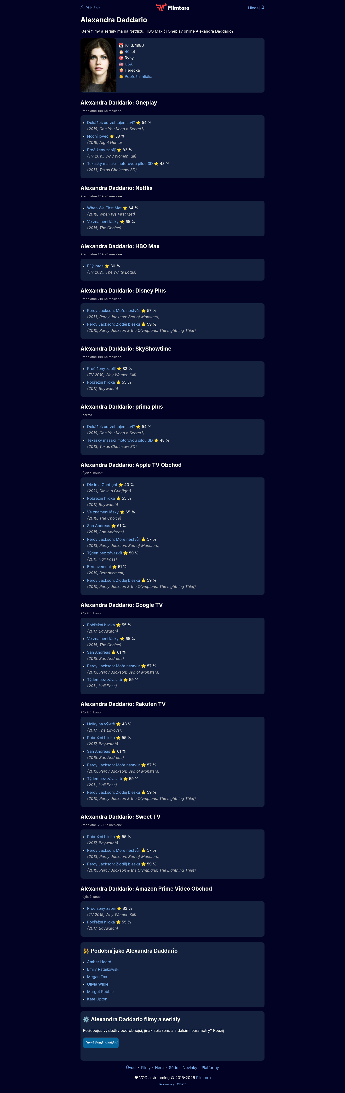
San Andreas (98, 525)
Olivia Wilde (98, 984)
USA (129, 64)
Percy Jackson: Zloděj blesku (113, 324)
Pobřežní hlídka (139, 76)
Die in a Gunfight (102, 484)
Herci (160, 1067)
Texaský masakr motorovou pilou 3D (120, 163)
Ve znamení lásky (103, 221)
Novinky (190, 1067)
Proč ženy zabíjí (101, 149)
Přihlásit (90, 8)
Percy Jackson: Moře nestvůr (113, 310)
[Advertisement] (46, 74)
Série (173, 1067)
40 (127, 51)
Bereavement (99, 566)
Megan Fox (97, 976)
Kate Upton (97, 999)
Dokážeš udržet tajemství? (111, 122)
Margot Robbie (100, 991)
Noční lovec (98, 136)
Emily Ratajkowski (103, 969)
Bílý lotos (95, 266)
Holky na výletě (101, 724)
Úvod (131, 1067)
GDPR (181, 1084)
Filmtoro (203, 1077)
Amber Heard (99, 961)
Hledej (256, 8)
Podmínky (166, 1084)
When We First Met (104, 208)
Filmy (146, 1067)
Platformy (210, 1067)
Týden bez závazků (104, 553)
